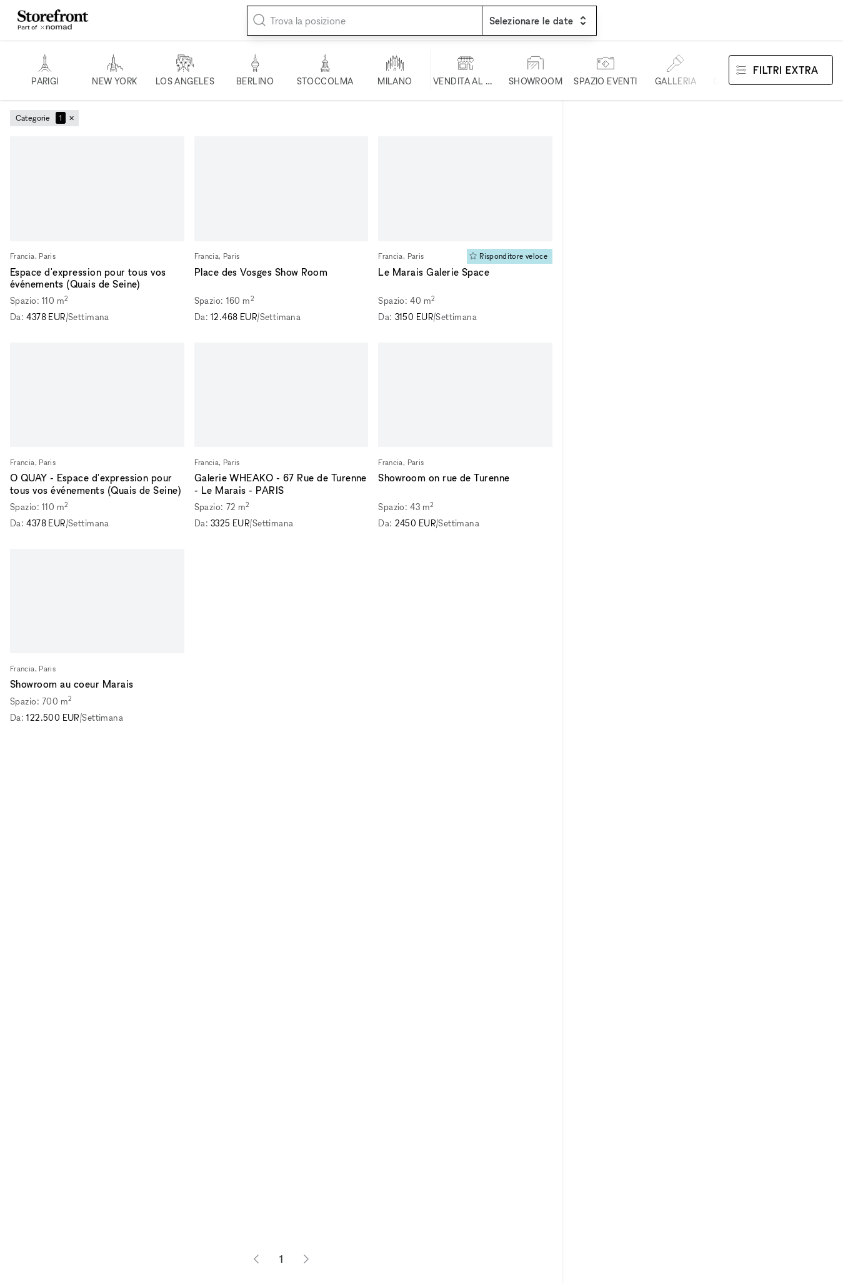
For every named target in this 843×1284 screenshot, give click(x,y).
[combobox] (364, 21)
